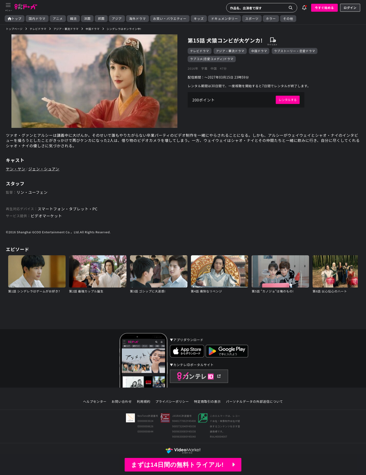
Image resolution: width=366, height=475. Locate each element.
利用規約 (143, 401)
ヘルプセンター (95, 401)
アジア (117, 18)
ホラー (271, 18)
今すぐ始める (324, 7)
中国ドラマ (259, 51)
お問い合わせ (122, 401)
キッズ (199, 18)
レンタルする (288, 99)
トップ (14, 18)
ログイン (350, 7)
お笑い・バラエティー (170, 18)
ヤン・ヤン (15, 168)
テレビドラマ (199, 51)
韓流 (73, 18)
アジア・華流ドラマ (230, 51)
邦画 (101, 18)
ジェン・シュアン (43, 168)
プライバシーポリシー (172, 401)
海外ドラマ (137, 18)
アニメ (58, 18)
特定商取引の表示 (207, 401)
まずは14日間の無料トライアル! (183, 464)
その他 (288, 18)
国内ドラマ (37, 18)
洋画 (87, 18)
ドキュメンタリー (224, 18)
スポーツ (251, 18)
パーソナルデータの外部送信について (254, 401)
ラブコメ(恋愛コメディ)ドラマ (211, 59)
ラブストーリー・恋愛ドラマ (294, 51)
